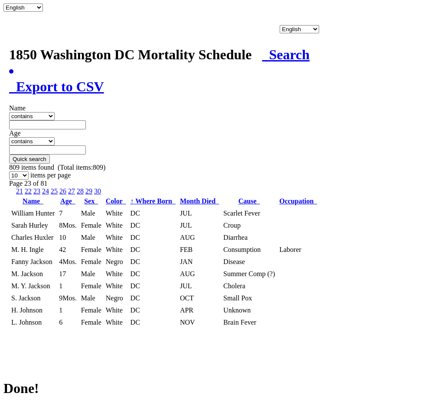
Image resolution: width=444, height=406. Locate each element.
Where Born (153, 201)
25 (54, 191)
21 (19, 191)
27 (71, 191)
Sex (91, 201)
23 (36, 191)
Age (67, 201)
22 (28, 191)
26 (62, 191)
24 (45, 191)
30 (97, 191)
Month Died (199, 201)
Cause (249, 201)
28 (80, 191)
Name (33, 201)
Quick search (29, 159)
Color (116, 201)
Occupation (298, 201)
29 (88, 191)
